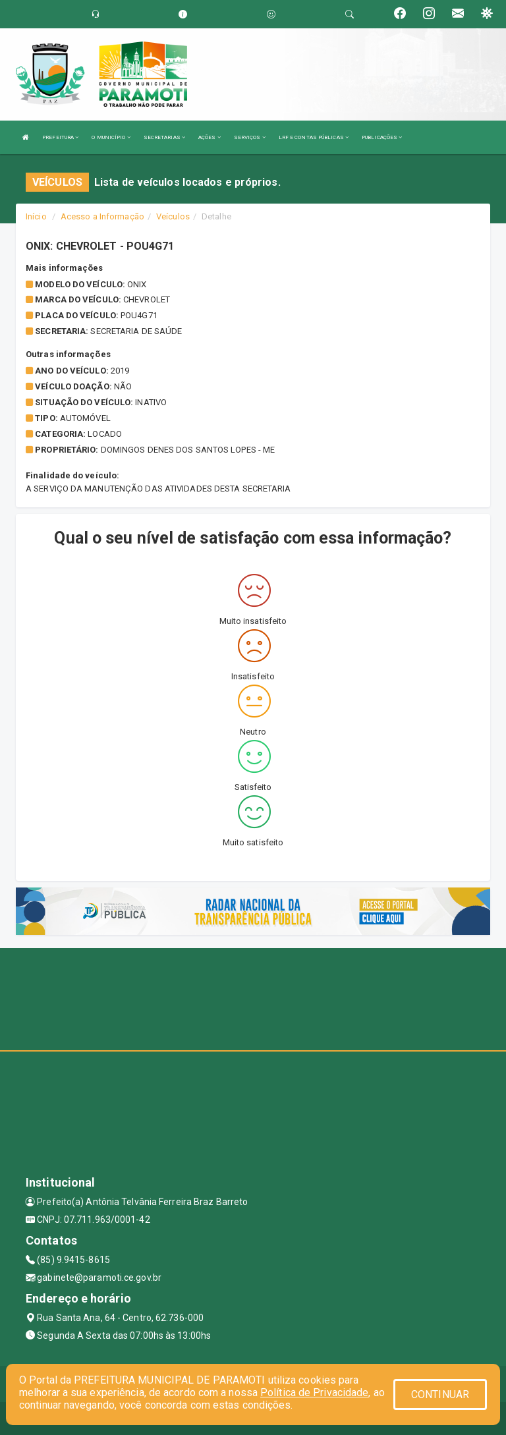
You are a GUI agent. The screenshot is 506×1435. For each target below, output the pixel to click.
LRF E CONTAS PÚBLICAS (314, 137)
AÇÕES (209, 137)
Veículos (173, 216)
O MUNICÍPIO (111, 137)
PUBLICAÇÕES (382, 137)
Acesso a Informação (102, 216)
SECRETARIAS (164, 137)
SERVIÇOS (250, 137)
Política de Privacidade (314, 1392)
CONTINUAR (440, 1394)
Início (36, 216)
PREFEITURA (60, 137)
